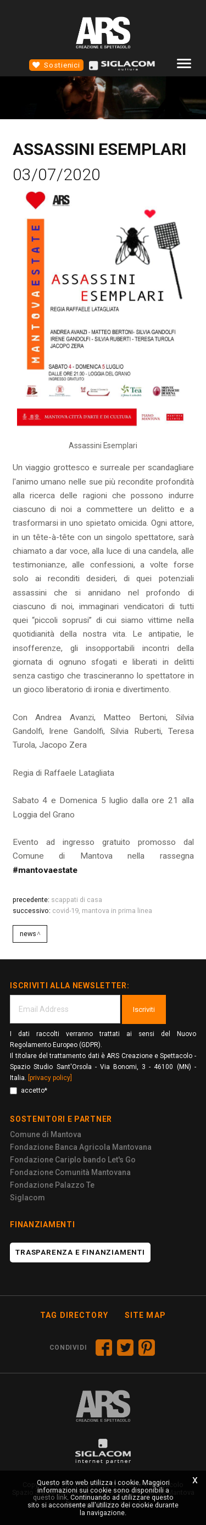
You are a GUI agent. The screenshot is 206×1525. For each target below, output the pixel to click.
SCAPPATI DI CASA (76, 899)
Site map (145, 1315)
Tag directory (74, 1315)
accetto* (28, 1090)
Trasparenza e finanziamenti (80, 1252)
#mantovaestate (45, 870)
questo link (50, 1497)
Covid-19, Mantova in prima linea (102, 910)
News (28, 934)
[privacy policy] (50, 1078)
